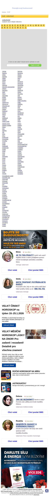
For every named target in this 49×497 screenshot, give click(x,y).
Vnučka (4, 141)
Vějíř (3, 116)
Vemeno (20, 73)
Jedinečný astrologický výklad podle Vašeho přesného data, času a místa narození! (28, 374)
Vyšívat (4, 191)
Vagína (4, 73)
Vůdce (19, 139)
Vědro (4, 113)
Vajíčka (4, 76)
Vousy (4, 165)
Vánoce (4, 85)
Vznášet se (5, 217)
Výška (4, 193)
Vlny (3, 136)
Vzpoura (5, 221)
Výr (3, 184)
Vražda (19, 129)
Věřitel (19, 76)
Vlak (18, 120)
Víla (18, 107)
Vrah (3, 172)
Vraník (4, 173)
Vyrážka (4, 186)
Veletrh (4, 120)
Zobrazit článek (8, 325)
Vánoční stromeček (8, 87)
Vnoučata (5, 139)
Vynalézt (20, 173)
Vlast (19, 121)
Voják (4, 149)
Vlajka (19, 118)
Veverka (20, 94)
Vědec (4, 109)
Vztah (4, 224)
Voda (3, 144)
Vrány (19, 124)
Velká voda (5, 121)
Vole (3, 153)
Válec (4, 78)
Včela (4, 97)
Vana (3, 82)
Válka (4, 80)
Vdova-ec (5, 104)
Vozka (4, 168)
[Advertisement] (24, 45)
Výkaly (19, 165)
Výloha (19, 170)
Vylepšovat (20, 167)
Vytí (3, 209)
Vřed (18, 132)
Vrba (18, 130)
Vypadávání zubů (7, 176)
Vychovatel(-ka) (22, 144)
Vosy (3, 162)
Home (4, 12)
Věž (18, 95)
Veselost (20, 82)
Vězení (19, 99)
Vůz (18, 141)
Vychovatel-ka (21, 146)
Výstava (4, 198)
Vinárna (19, 109)
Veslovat (20, 83)
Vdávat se (5, 102)
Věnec (19, 75)
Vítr (18, 116)
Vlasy (4, 127)
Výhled (19, 155)
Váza (3, 94)
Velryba (19, 71)
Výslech (4, 196)
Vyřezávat (5, 188)
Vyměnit (20, 172)
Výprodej (5, 183)
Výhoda (19, 158)
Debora (24, 396)
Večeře (4, 107)
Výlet (19, 168)
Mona (24, 252)
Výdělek (20, 149)
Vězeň (19, 97)
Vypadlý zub (6, 177)
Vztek (4, 226)
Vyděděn (20, 148)
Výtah (4, 205)
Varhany (4, 90)
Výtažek (4, 207)
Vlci (3, 129)
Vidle (19, 102)
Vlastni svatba (6, 125)
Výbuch (19, 143)
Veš (18, 80)
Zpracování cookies (7, 491)
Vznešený (5, 219)
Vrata (19, 127)
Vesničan (20, 85)
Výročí (4, 190)
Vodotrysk (5, 148)
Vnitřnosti (5, 137)
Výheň (19, 153)
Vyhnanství (21, 156)
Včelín (4, 99)
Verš (18, 78)
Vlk (3, 132)
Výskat (4, 195)
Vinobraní (20, 113)
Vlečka (4, 130)
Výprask (4, 181)
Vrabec (4, 170)
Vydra (19, 151)
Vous (3, 163)
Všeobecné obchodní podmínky (25, 489)
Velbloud (5, 118)
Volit (3, 155)
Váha (4, 75)
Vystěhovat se (6, 200)
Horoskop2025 (39, 492)
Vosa (3, 158)
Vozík (4, 167)
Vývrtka (4, 212)
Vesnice (19, 87)
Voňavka (5, 156)
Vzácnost (5, 214)
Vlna (3, 134)
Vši (18, 137)
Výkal (19, 163)
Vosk (3, 160)
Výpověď (5, 179)
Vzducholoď (6, 215)
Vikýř (19, 106)
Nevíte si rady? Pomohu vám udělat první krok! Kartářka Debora (30, 402)
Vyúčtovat (5, 210)
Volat (3, 151)
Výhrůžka (20, 162)
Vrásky (19, 125)
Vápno (4, 88)
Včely (4, 101)
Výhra (19, 160)
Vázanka (5, 95)
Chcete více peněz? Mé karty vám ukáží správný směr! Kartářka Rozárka (29, 428)
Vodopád (5, 146)
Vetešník (20, 90)
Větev (19, 92)
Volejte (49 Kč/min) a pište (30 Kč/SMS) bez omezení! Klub (23, 492)
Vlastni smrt (6, 124)
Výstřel (4, 202)
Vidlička (19, 104)
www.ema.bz (36, 494)
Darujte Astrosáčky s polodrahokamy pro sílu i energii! (28, 385)
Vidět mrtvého (21, 101)
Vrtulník (19, 136)
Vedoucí (4, 111)
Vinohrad (20, 114)
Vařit (3, 92)
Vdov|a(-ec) (6, 106)
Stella (24, 279)
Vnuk (3, 143)
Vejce (4, 114)
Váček (4, 71)
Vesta (19, 88)
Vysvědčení (6, 203)
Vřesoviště (20, 134)
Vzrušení (5, 222)
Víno (18, 111)
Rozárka (25, 421)
